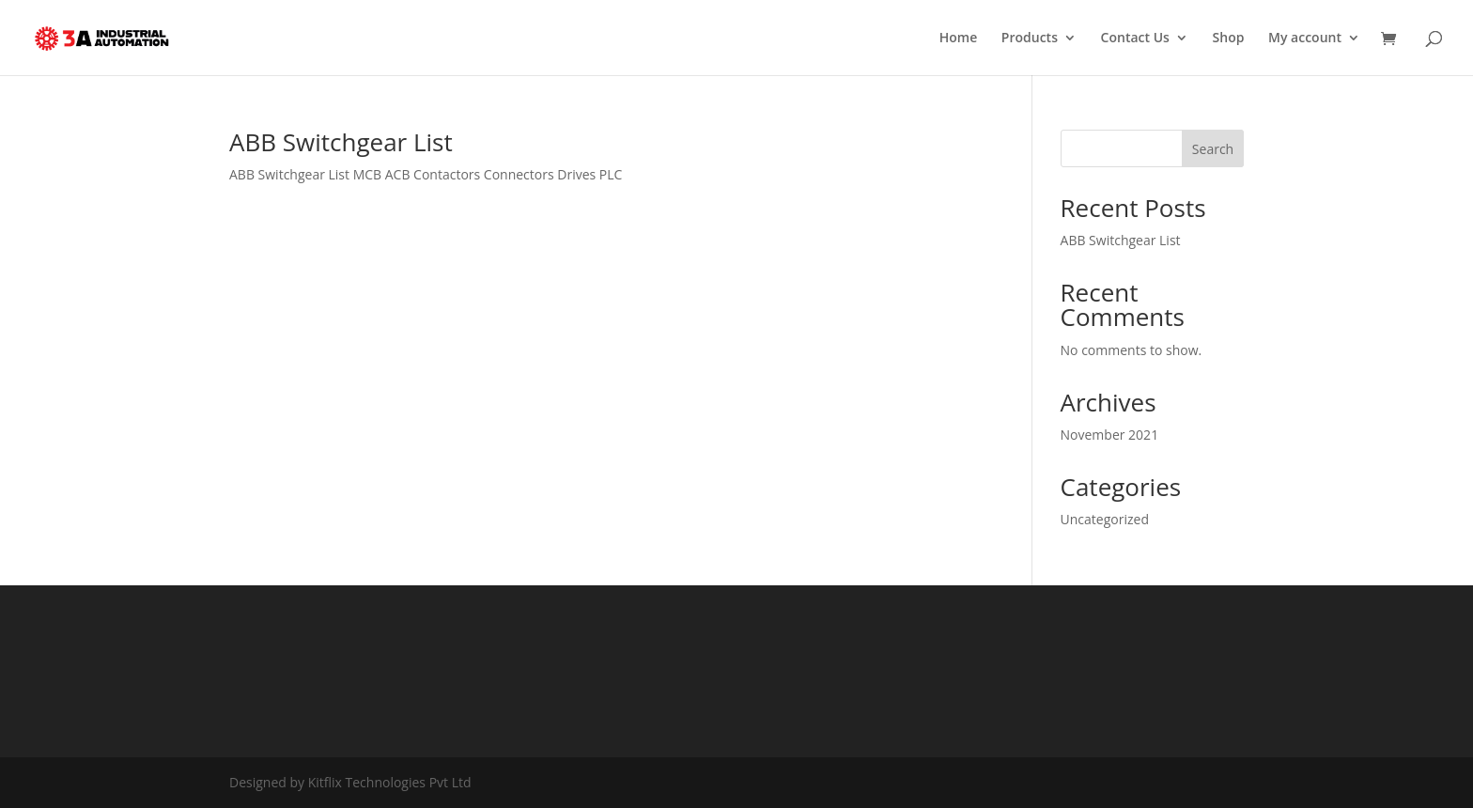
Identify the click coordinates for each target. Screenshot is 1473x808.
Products (1029, 38)
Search (1212, 149)
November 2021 (1110, 434)
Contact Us (1135, 38)
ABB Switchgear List (341, 142)
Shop (1229, 38)
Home (958, 38)
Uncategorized (1105, 519)
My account (1304, 38)
